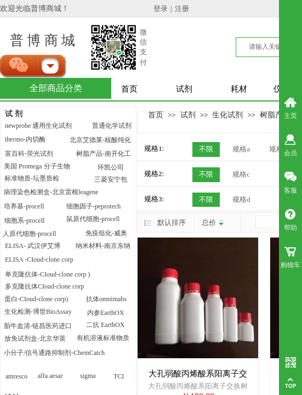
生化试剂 (227, 114)
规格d (241, 199)
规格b (278, 149)
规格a (241, 149)
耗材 (239, 88)
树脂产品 (275, 114)
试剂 (184, 88)
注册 (182, 8)
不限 (206, 149)
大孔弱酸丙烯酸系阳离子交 (198, 373)
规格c (241, 174)
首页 (129, 88)
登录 (160, 8)
